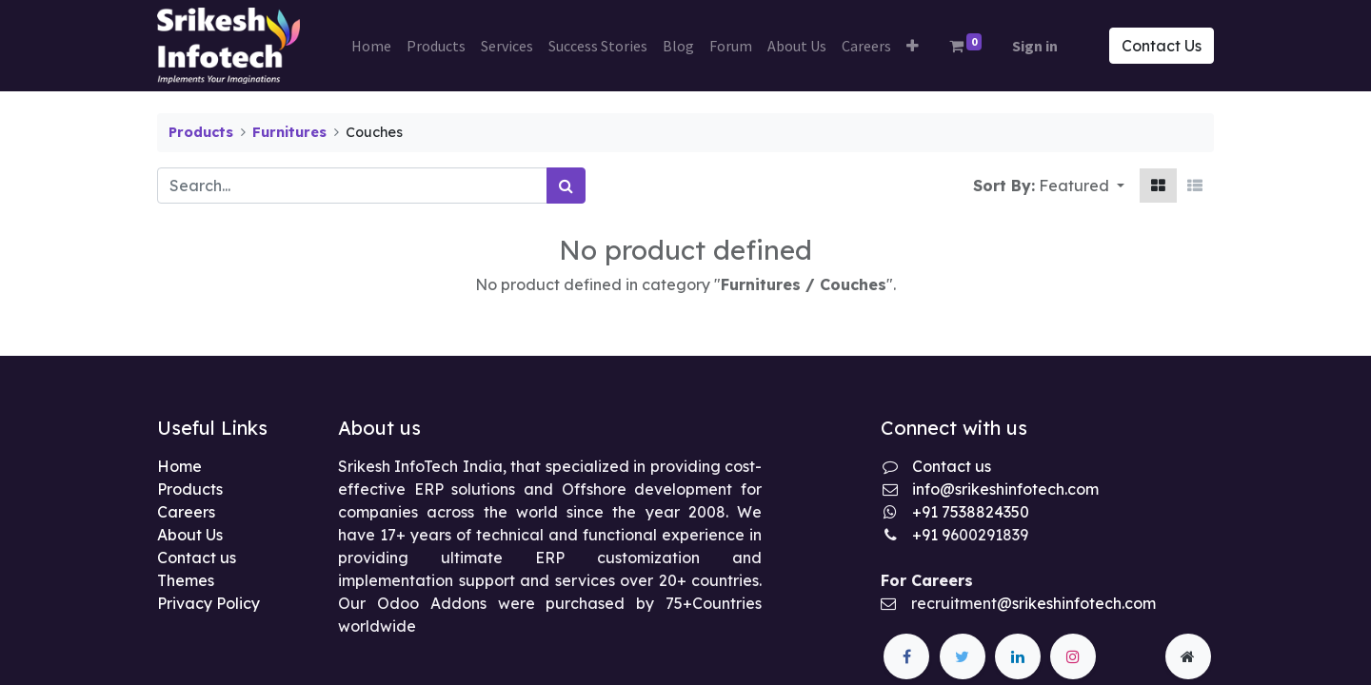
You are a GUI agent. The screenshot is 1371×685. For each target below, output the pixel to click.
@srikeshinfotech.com (1076, 603)
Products (201, 132)
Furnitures (289, 132)
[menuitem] (371, 46)
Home (179, 466)
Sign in (1035, 45)
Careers (186, 511)
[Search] (566, 185)
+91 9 (931, 534)
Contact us (196, 557)
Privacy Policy (208, 603)
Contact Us (1162, 45)
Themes (185, 580)
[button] (912, 46)
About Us (190, 534)
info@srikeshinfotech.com (1005, 489)
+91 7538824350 (970, 511)
